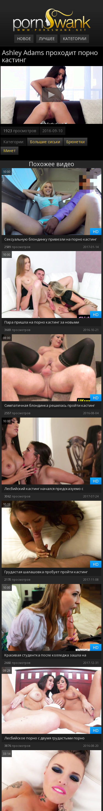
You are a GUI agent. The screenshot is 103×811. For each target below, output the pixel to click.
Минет (9, 150)
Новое (24, 38)
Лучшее (47, 38)
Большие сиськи (45, 141)
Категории (74, 38)
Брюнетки (75, 141)
